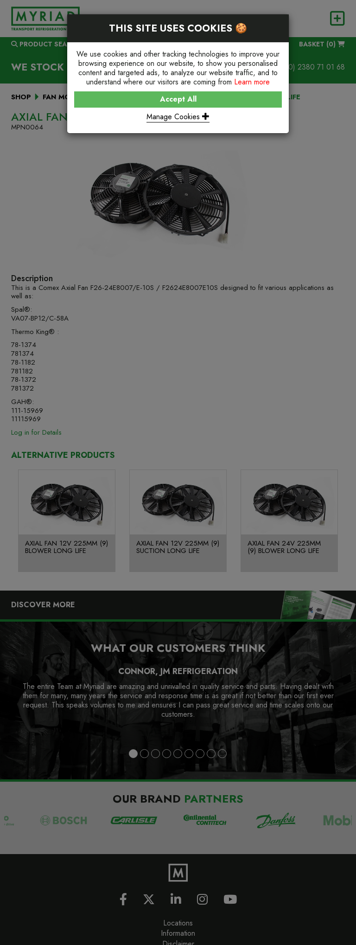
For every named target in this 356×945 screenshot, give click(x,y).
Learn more (252, 82)
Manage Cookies (178, 116)
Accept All (178, 99)
